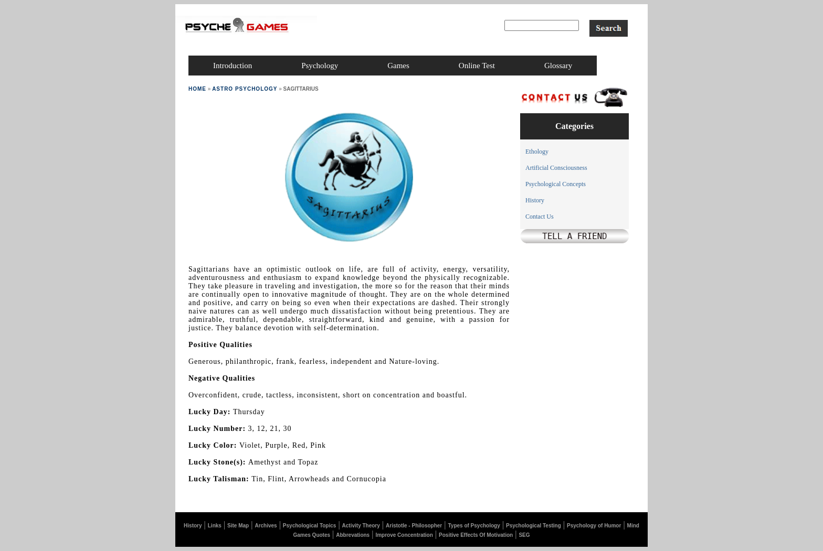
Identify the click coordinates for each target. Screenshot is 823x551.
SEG (524, 535)
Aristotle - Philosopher (414, 525)
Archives (266, 525)
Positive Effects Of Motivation (476, 535)
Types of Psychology (474, 525)
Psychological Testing (533, 525)
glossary (558, 65)
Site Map (238, 525)
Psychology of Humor (594, 525)
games (398, 65)
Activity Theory (361, 525)
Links (214, 525)
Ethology (536, 151)
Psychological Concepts (555, 184)
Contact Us (539, 216)
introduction (232, 65)
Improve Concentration (403, 535)
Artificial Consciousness (556, 167)
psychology (319, 65)
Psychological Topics (309, 525)
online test (477, 65)
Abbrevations (353, 535)
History (534, 200)
